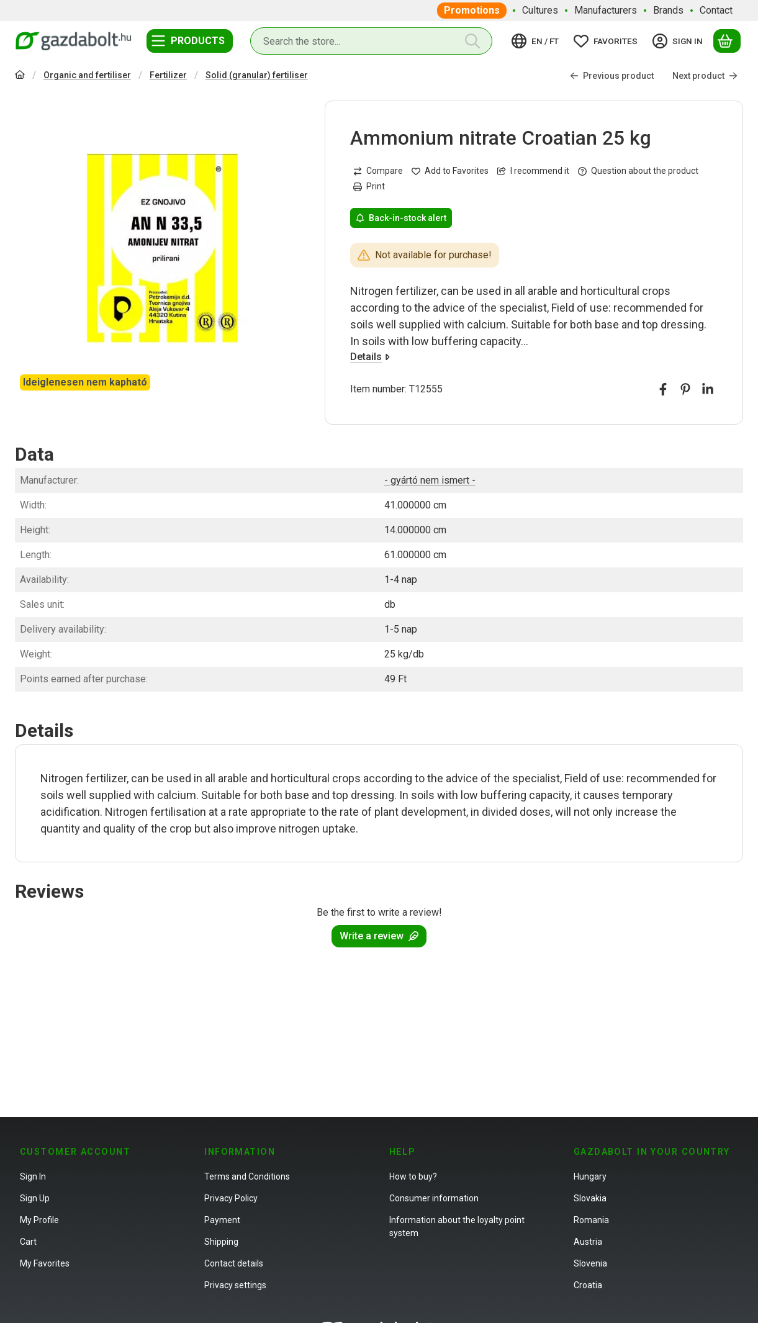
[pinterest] (685, 390)
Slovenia (590, 1263)
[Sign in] (679, 41)
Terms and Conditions (247, 1176)
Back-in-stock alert (401, 218)
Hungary (590, 1176)
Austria (588, 1242)
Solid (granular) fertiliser (256, 75)
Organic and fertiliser (87, 75)
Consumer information (434, 1198)
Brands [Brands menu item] (668, 10)
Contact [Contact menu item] (716, 10)
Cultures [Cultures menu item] (540, 10)
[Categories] (190, 41)
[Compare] (378, 171)
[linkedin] (708, 390)
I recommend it (533, 171)
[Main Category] (20, 76)
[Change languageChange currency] (537, 41)
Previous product (612, 76)
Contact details (233, 1263)
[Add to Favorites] (450, 171)
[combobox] (371, 41)
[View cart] (727, 41)
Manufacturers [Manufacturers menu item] (605, 10)
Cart (28, 1242)
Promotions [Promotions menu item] (472, 10)
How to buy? (413, 1176)
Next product (705, 76)
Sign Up (35, 1198)
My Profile (39, 1220)
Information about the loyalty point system (457, 1226)
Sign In (33, 1176)
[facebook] (663, 390)
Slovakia (590, 1198)
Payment (222, 1220)
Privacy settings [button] (235, 1285)
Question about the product (638, 171)
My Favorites (45, 1263)
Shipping (221, 1242)
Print (369, 187)
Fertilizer (168, 75)
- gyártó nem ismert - (430, 480)
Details (370, 357)
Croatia (588, 1285)
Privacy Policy (231, 1198)
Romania (591, 1220)
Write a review (379, 936)
